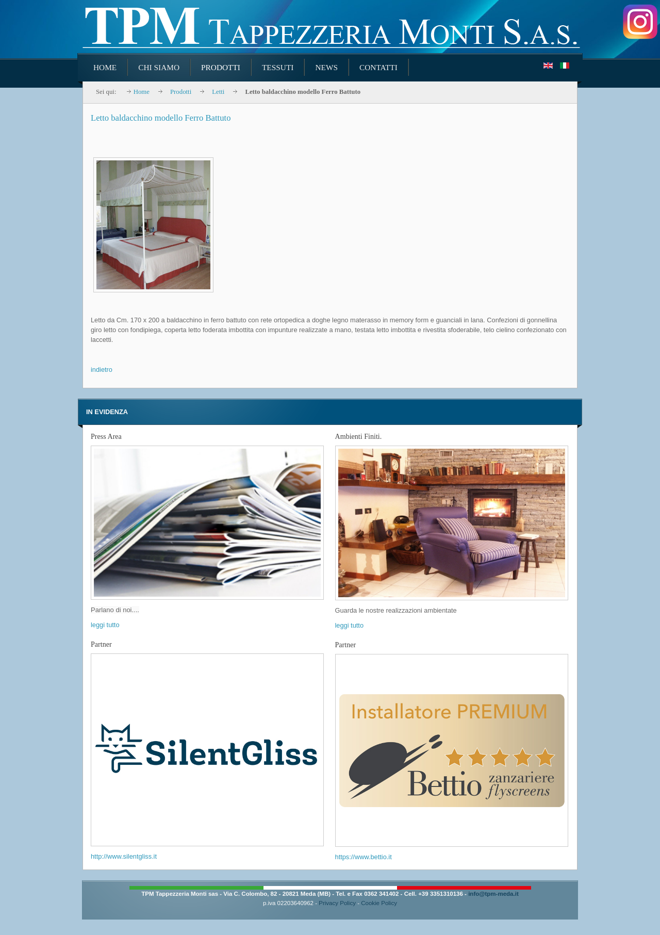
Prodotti (180, 91)
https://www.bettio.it (363, 857)
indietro (101, 369)
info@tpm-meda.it (493, 894)
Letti (218, 91)
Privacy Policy (337, 903)
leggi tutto (105, 625)
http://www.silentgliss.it (124, 856)
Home (142, 91)
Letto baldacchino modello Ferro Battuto (160, 118)
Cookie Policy (379, 903)
